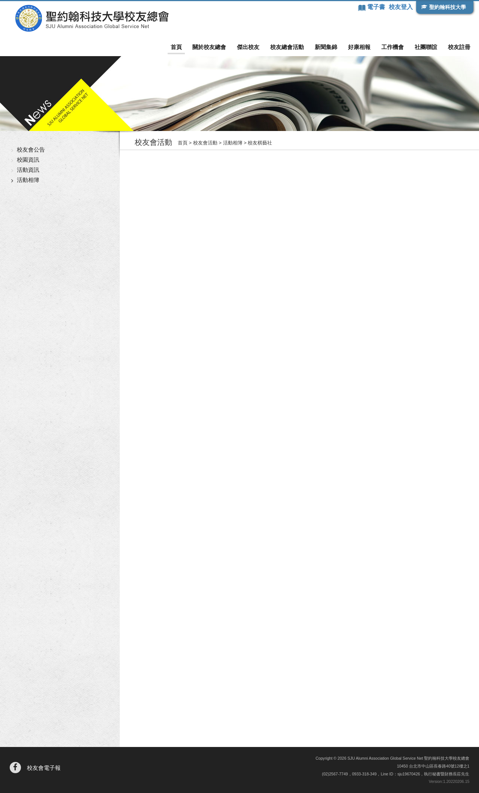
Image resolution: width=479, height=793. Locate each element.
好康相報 (359, 47)
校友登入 (401, 7)
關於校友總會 (209, 47)
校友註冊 (459, 47)
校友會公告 (31, 149)
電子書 (377, 7)
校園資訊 (28, 159)
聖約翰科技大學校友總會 (92, 18)
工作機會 (392, 47)
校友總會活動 (287, 47)
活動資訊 (28, 170)
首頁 (176, 47)
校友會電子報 (44, 768)
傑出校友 (248, 47)
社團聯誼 (426, 47)
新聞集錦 (326, 47)
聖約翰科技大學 (447, 7)
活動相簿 (28, 180)
